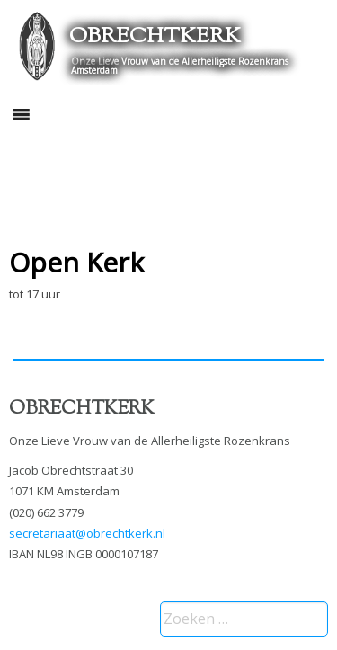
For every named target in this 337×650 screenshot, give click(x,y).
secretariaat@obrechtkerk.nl (87, 533)
